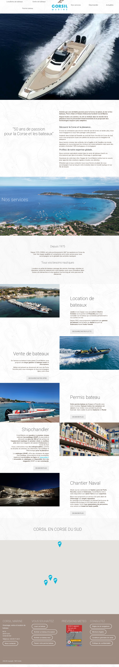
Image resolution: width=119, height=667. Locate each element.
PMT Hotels (17, 664)
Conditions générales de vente (102, 640)
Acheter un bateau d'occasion (44, 635)
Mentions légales (98, 635)
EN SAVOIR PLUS (78, 420)
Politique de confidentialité (101, 646)
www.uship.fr (44, 460)
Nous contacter (100, 1)
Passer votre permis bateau (43, 646)
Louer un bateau (39, 629)
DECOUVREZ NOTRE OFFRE (38, 381)
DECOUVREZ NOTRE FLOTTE (81, 334)
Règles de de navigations (100, 629)
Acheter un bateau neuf (42, 640)
